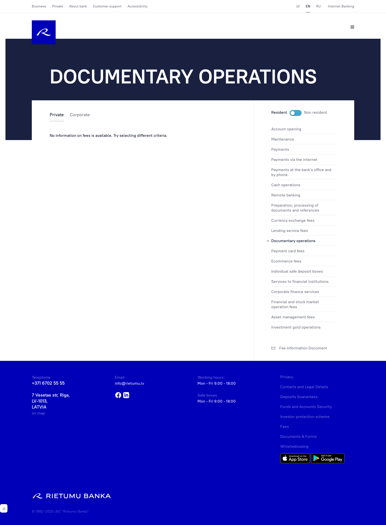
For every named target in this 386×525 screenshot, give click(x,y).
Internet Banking (341, 6)
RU (318, 6)
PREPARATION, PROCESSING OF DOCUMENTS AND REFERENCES (295, 208)
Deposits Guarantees (299, 396)
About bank (78, 6)
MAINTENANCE (282, 139)
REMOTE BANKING (285, 194)
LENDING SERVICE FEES (289, 230)
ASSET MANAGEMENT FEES (293, 316)
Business (39, 6)
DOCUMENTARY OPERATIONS (293, 240)
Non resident (315, 112)
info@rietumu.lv (129, 383)
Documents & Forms (298, 436)
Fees (284, 426)
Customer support (107, 6)
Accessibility (137, 6)
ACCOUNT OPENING (286, 128)
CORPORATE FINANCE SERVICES (295, 291)
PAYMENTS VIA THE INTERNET (294, 159)
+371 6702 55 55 (48, 383)
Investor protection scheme (305, 416)
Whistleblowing (294, 446)
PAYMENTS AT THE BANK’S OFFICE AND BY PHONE (301, 172)
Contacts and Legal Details (304, 386)
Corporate (80, 114)
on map (38, 413)
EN (308, 6)
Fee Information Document (299, 348)
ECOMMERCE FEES (286, 261)
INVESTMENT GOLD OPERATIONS (296, 327)
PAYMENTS (280, 149)
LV (298, 6)
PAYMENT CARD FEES (288, 250)
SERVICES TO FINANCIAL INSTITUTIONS (300, 281)
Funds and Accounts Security (306, 406)
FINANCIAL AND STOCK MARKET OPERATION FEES (295, 304)
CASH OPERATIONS (285, 184)
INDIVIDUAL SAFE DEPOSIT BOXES (297, 271)
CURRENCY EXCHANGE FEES (292, 220)
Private (57, 6)
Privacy (286, 376)
